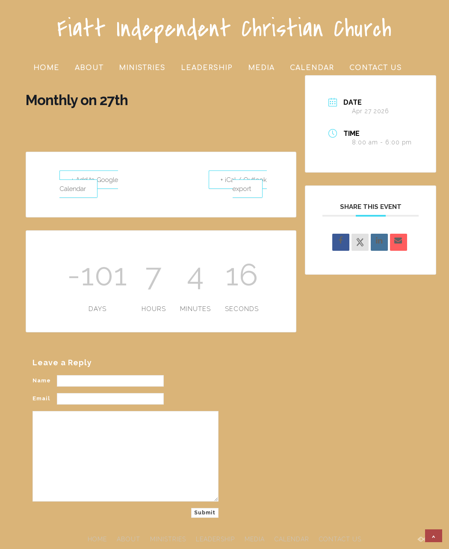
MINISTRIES (142, 68)
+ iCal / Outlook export (243, 184)
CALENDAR (312, 68)
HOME (46, 68)
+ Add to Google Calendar (89, 184)
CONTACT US (375, 68)
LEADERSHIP (207, 68)
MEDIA (261, 68)
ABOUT (89, 68)
